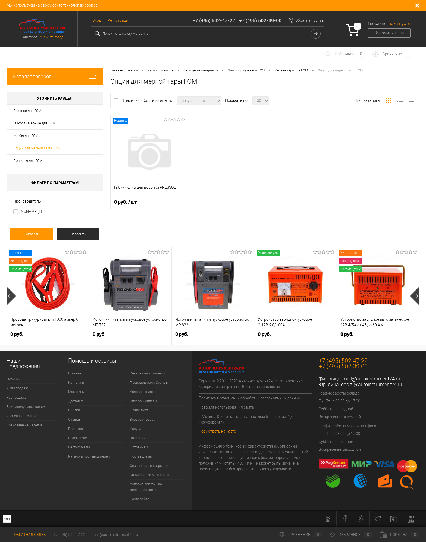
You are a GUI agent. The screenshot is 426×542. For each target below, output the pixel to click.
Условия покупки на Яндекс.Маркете (146, 487)
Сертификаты (79, 447)
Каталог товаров (54, 76)
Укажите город (51, 37)
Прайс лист (139, 410)
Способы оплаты (143, 401)
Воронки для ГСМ (27, 111)
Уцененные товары (22, 416)
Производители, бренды (149, 382)
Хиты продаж (17, 388)
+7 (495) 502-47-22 (214, 20)
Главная (74, 373)
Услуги (135, 429)
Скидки (74, 410)
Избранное (351, 534)
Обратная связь (309, 20)
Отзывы (75, 419)
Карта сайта (139, 499)
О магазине (77, 438)
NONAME (31, 211)
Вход (96, 20)
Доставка (76, 401)
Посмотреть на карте (217, 431)
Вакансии (137, 438)
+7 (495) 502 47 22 (69, 534)
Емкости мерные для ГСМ (34, 123)
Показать (31, 234)
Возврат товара (142, 419)
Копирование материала (149, 475)
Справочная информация (150, 466)
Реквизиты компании (147, 373)
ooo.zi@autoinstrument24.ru (371, 384)
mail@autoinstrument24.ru (371, 379)
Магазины (76, 392)
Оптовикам (139, 447)
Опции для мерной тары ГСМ (36, 148)
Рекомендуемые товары (26, 407)
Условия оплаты (143, 392)
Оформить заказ (389, 33)
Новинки (13, 379)
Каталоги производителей (89, 456)
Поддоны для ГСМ (27, 161)
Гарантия (75, 429)
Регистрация (119, 20)
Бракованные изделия (25, 425)
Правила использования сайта (226, 407)
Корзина (399, 534)
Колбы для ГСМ (25, 136)
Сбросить (78, 234)
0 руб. (125, 202)
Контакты (76, 382)
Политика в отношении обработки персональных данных (250, 398)
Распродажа (17, 397)
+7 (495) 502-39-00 (260, 20)
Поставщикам (141, 456)
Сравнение (300, 534)
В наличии (130, 100)
